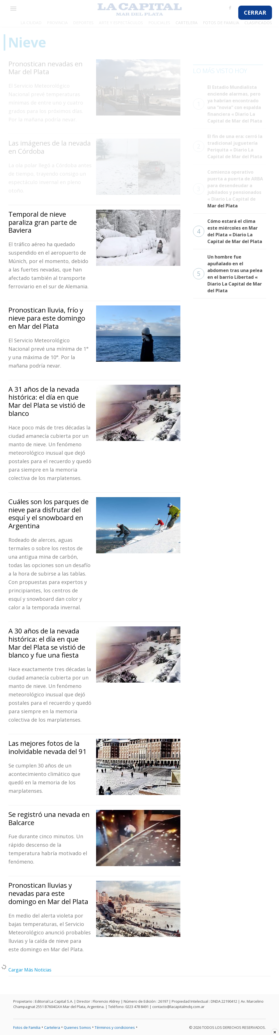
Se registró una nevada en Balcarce (49, 818)
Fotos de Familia (26, 1027)
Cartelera (52, 1027)
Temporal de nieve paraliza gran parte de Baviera (42, 222)
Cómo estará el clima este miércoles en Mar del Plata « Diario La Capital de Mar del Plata (227, 231)
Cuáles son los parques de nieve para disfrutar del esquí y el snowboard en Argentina (48, 513)
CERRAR (255, 12)
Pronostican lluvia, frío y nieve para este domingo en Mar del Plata (46, 318)
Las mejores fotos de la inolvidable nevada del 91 (47, 747)
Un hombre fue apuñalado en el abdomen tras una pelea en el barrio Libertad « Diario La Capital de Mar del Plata (227, 274)
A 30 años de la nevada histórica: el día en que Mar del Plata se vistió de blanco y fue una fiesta (46, 643)
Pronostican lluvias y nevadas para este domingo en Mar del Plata (48, 893)
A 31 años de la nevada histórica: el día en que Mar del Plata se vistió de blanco (46, 401)
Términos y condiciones (115, 1027)
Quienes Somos (77, 1027)
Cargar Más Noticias (29, 970)
